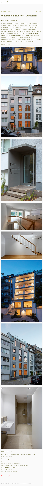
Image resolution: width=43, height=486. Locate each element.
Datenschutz (31, 483)
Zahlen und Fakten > (6, 44)
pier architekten (6, 2)
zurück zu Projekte (6, 11)
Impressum (23, 483)
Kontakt (17, 483)
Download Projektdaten (7, 476)
